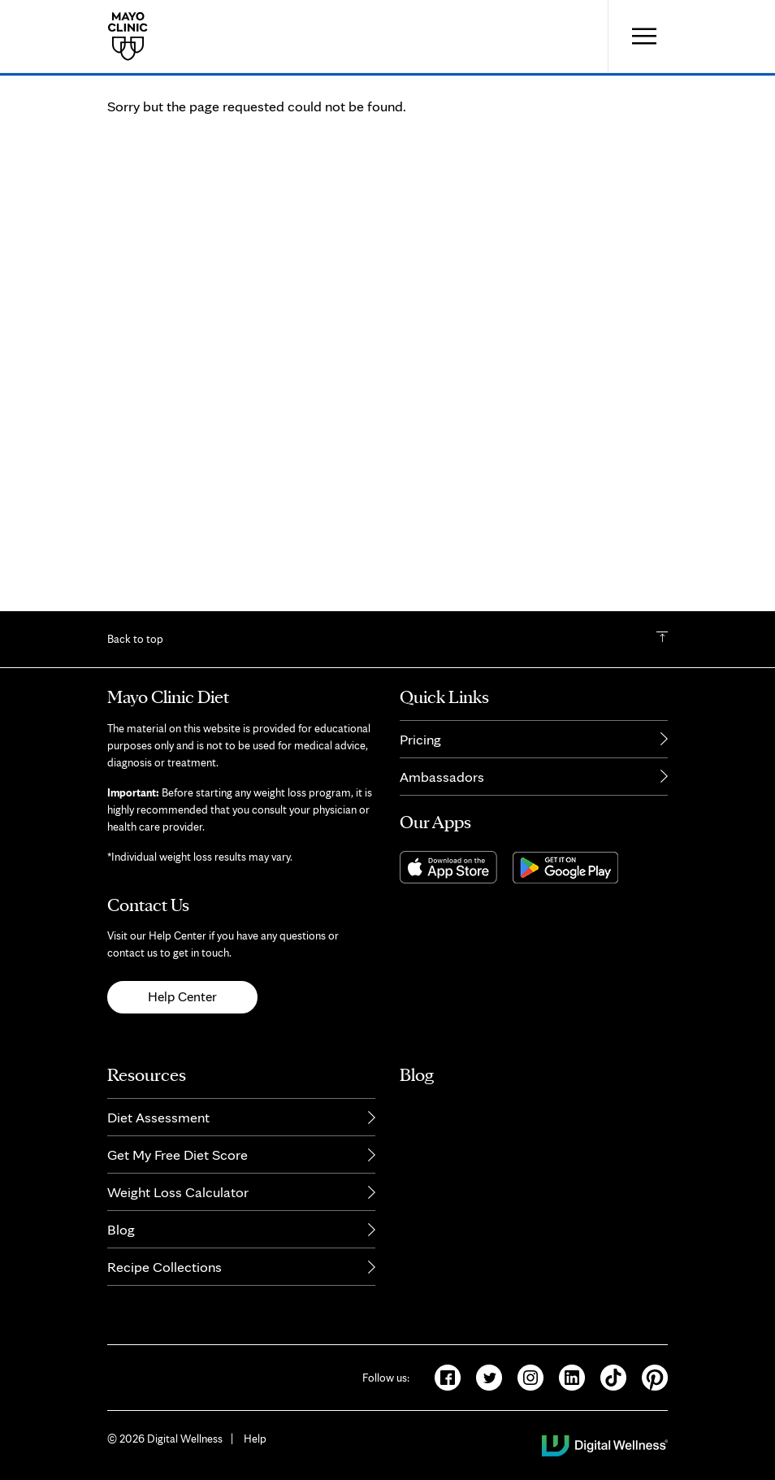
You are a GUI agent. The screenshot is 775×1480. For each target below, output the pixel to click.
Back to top (135, 648)
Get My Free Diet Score (177, 1163)
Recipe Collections (164, 1275)
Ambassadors (442, 785)
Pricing (420, 748)
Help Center (182, 1006)
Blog (121, 1238)
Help (255, 1447)
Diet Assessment (158, 1126)
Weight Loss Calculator (178, 1200)
